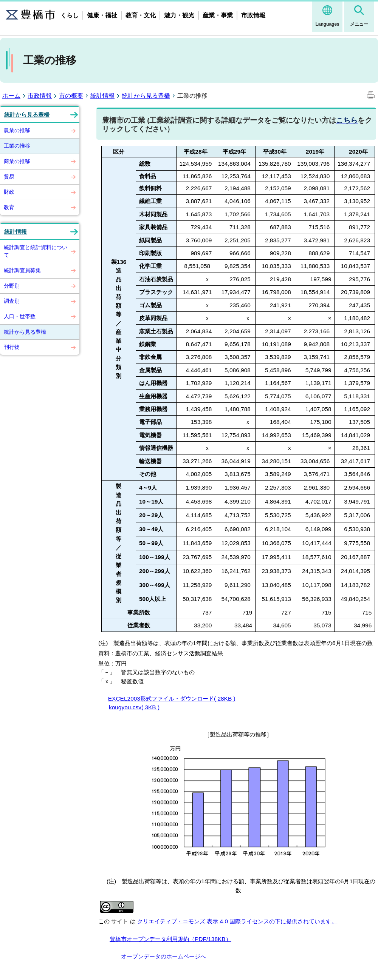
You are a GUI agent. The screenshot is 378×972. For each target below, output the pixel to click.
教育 (9, 207)
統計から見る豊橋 (146, 95)
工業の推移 (17, 146)
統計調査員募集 (22, 270)
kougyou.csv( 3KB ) (134, 707)
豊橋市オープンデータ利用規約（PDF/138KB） (170, 939)
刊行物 (12, 347)
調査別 (12, 301)
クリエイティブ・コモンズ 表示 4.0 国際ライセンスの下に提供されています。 (237, 921)
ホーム (11, 95)
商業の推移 (17, 161)
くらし (69, 15)
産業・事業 (218, 15)
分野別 (12, 286)
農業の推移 (17, 130)
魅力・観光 (179, 15)
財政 (9, 192)
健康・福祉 (102, 15)
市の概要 (71, 95)
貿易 (9, 177)
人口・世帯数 (20, 316)
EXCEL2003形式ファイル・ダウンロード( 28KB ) (171, 698)
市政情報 (253, 15)
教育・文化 (140, 15)
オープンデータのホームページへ (163, 956)
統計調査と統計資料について (35, 251)
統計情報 (102, 95)
